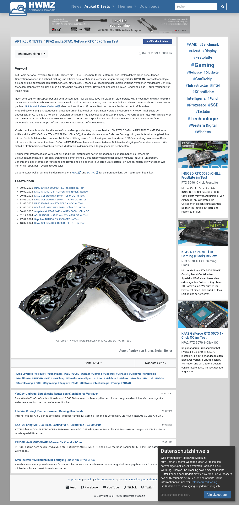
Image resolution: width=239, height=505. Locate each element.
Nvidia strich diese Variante (41, 106)
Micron (124, 378)
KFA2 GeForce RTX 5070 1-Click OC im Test (59, 195)
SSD (213, 105)
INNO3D (37, 378)
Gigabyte (135, 373)
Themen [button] (125, 6)
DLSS (75, 373)
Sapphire (64, 382)
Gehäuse (122, 373)
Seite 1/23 (92, 363)
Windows (203, 132)
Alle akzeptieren (217, 495)
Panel (213, 98)
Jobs (97, 479)
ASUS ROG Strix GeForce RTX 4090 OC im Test (61, 215)
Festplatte (202, 57)
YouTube (111, 487)
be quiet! (40, 373)
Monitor (136, 378)
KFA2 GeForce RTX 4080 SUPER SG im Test (59, 222)
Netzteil (148, 378)
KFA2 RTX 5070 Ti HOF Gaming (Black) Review (61, 191)
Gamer (85, 373)
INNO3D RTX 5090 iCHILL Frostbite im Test (59, 187)
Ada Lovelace (24, 373)
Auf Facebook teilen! (157, 41)
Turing (115, 382)
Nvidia (159, 378)
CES (67, 373)
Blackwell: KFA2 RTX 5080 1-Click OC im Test (60, 207)
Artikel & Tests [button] (97, 6)
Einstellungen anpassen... (176, 494)
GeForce (109, 373)
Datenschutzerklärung (204, 482)
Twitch (147, 487)
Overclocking (24, 382)
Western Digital (203, 125)
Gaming (96, 373)
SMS (75, 382)
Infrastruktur (197, 85)
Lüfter (98, 378)
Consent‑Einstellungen (132, 479)
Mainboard (111, 378)
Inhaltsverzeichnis (30, 54)
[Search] (196, 6)
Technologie (101, 382)
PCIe (37, 382)
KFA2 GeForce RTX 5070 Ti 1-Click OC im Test (60, 199)
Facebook (89, 487)
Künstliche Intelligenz (79, 378)
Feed (71, 487)
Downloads (149, 6)
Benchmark (54, 373)
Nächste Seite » (155, 363)
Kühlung (58, 378)
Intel (215, 85)
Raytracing (49, 382)
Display (209, 51)
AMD (192, 44)
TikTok (130, 487)
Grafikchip (149, 373)
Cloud (194, 51)
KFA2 (75, 172)
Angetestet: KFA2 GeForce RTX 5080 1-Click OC (61, 211)
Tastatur (202, 111)
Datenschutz (109, 479)
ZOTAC (91, 172)
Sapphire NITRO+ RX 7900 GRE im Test (56, 219)
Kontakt (88, 479)
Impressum (74, 479)
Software (86, 382)
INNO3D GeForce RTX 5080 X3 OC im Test (58, 203)
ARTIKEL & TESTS (28, 41)
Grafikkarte (23, 378)
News (77, 6)
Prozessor (196, 105)
